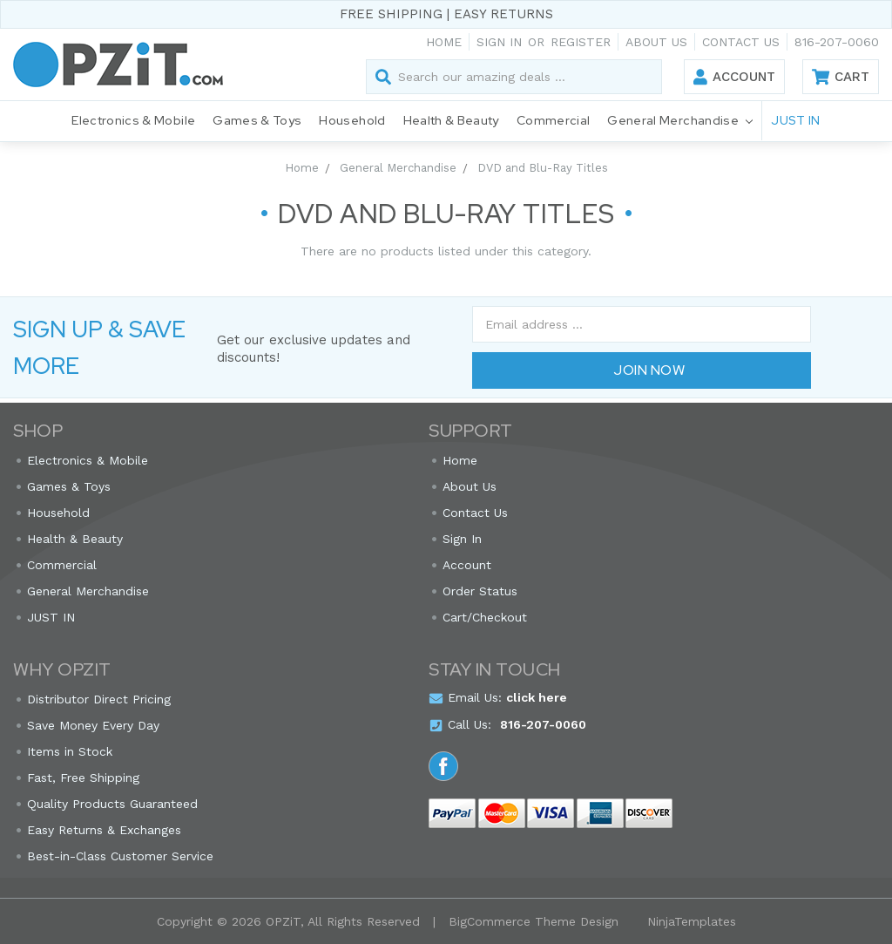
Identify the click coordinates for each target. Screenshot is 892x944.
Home (444, 42)
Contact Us (741, 42)
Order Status (480, 591)
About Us (656, 42)
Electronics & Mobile (133, 120)
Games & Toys (257, 120)
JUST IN (795, 120)
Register (581, 42)
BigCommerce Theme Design (533, 921)
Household (352, 120)
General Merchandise (680, 121)
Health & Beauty (451, 120)
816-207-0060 (836, 42)
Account (744, 77)
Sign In (462, 539)
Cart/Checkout (485, 617)
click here (536, 697)
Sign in (499, 42)
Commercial (554, 120)
